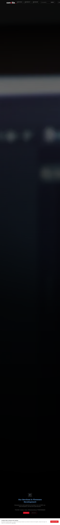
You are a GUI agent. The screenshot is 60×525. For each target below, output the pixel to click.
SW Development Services (32, 509)
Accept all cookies (54, 521)
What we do (26, 512)
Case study (34, 512)
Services (26, 509)
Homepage (22, 509)
